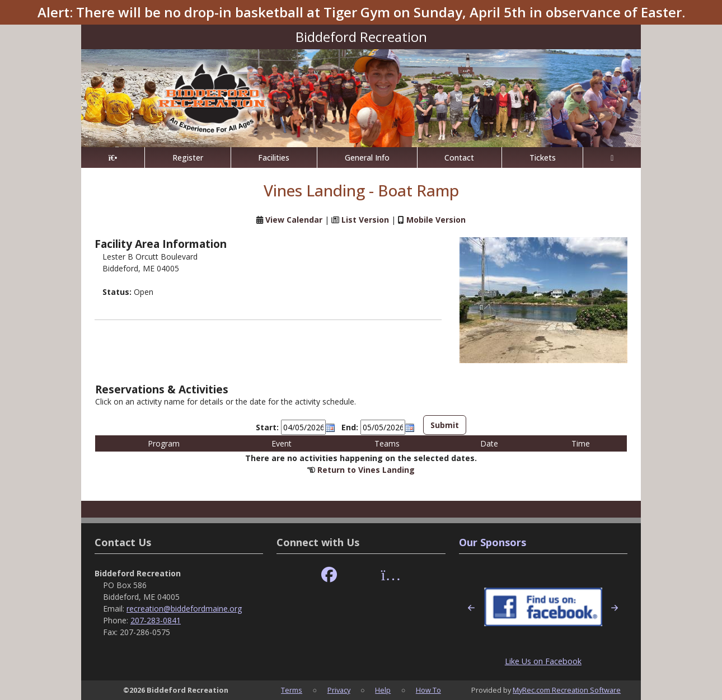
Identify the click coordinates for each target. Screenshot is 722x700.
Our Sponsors (492, 542)
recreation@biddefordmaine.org (184, 608)
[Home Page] (112, 157)
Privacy (338, 690)
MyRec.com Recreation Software (567, 690)
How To (428, 690)
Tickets (542, 157)
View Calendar (293, 219)
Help (383, 690)
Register (187, 157)
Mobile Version (436, 219)
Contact (459, 157)
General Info (367, 157)
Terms (291, 690)
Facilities (273, 157)
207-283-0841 (155, 620)
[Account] (612, 157)
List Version (365, 219)
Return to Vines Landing (366, 469)
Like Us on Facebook (543, 661)
